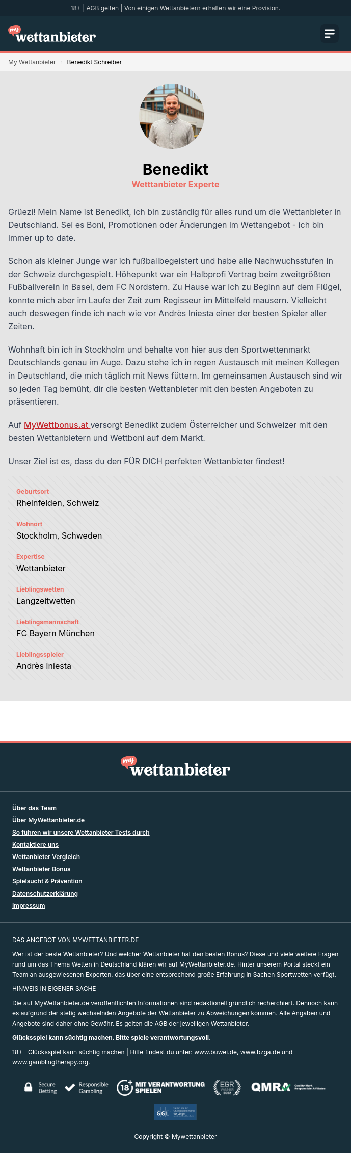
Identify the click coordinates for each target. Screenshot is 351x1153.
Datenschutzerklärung (45, 893)
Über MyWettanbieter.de (48, 820)
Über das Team (34, 808)
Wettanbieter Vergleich (46, 857)
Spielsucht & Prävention (47, 881)
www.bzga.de (260, 1052)
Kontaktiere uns (35, 844)
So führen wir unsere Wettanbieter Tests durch (81, 832)
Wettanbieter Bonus (41, 869)
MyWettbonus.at (57, 425)
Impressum (28, 905)
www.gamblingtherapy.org (50, 1062)
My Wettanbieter (32, 62)
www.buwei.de (215, 1052)
